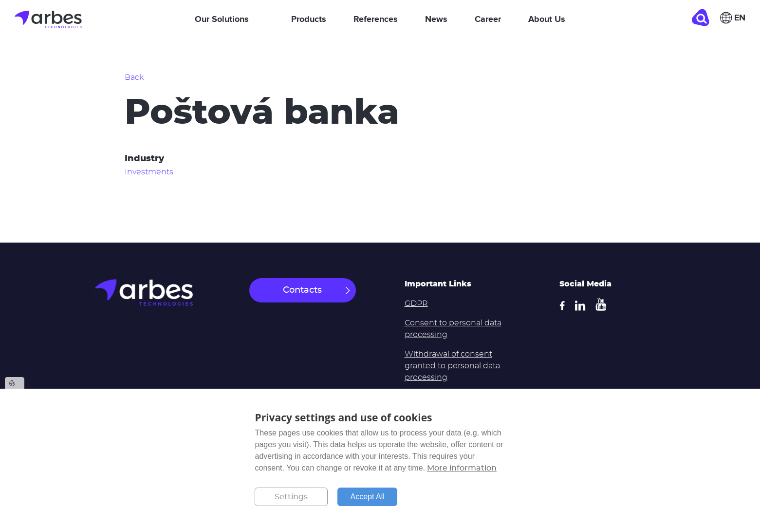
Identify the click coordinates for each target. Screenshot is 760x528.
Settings (291, 497)
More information (462, 468)
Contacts (302, 290)
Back (134, 77)
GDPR (416, 303)
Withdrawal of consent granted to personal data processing (452, 365)
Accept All (367, 496)
